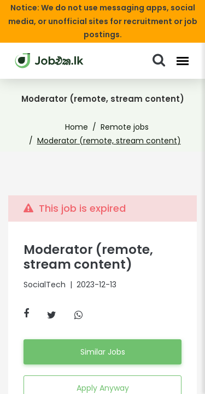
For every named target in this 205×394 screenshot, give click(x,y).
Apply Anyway (102, 374)
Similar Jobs (102, 338)
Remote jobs (122, 113)
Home (80, 113)
